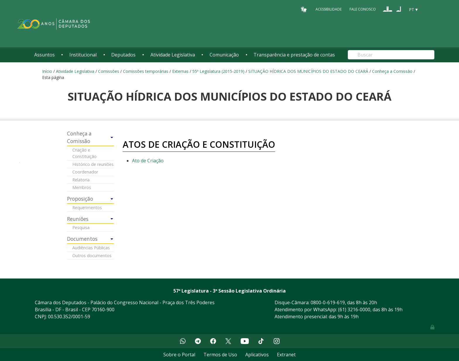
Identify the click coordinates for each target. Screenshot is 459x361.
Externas (180, 71)
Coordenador (85, 172)
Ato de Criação (148, 160)
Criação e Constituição (84, 153)
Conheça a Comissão (392, 71)
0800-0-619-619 (328, 302)
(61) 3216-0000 (354, 309)
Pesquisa (81, 227)
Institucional (83, 54)
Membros (81, 187)
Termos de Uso (220, 354)
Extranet (286, 354)
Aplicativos (257, 354)
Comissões (108, 71)
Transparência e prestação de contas (294, 54)
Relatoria (81, 180)
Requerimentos (87, 207)
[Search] (391, 54)
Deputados (123, 54)
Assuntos (44, 54)
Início (47, 71)
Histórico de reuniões (93, 164)
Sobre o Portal (179, 354)
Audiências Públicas (91, 247)
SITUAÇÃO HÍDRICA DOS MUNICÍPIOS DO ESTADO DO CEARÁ (308, 71)
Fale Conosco (363, 9)
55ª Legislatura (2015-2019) (218, 71)
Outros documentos (92, 255)
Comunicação (224, 54)
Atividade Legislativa (172, 54)
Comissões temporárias (145, 71)
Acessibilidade (329, 9)
